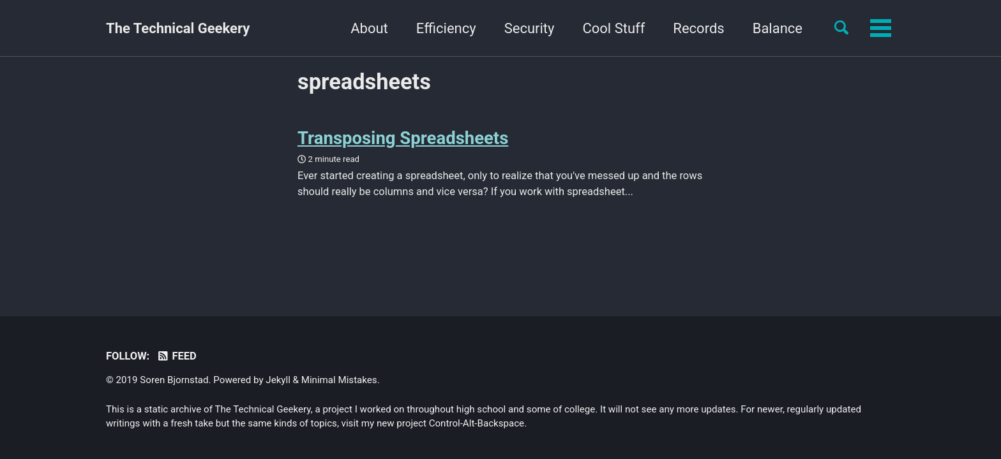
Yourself (776, 28)
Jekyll (278, 380)
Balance (698, 28)
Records (619, 28)
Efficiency (366, 28)
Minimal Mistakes (339, 380)
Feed (176, 356)
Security (450, 28)
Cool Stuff (534, 28)
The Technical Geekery (178, 28)
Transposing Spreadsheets (402, 138)
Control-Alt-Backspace (476, 423)
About (290, 28)
